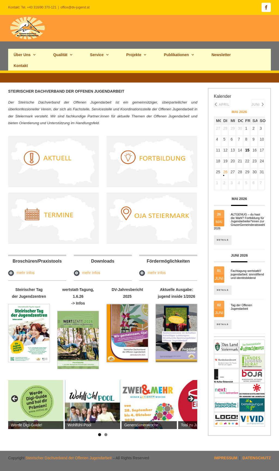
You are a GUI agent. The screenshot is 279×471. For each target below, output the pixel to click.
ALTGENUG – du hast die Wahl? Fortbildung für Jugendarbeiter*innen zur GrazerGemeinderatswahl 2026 (239, 221)
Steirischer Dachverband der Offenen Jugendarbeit (69, 458)
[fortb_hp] (152, 138)
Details (223, 239)
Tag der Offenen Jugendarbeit (241, 307)
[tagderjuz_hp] (29, 306)
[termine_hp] (53, 194)
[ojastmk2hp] (152, 194)
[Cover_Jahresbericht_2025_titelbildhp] (127, 306)
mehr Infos (26, 273)
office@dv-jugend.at (75, 7)
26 (224, 172)
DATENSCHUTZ (256, 458)
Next (190, 399)
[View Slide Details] (35, 404)
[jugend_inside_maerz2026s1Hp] (176, 306)
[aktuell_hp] (53, 138)
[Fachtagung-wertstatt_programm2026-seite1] (78, 313)
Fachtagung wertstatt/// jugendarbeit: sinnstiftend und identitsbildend (247, 274)
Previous (15, 399)
